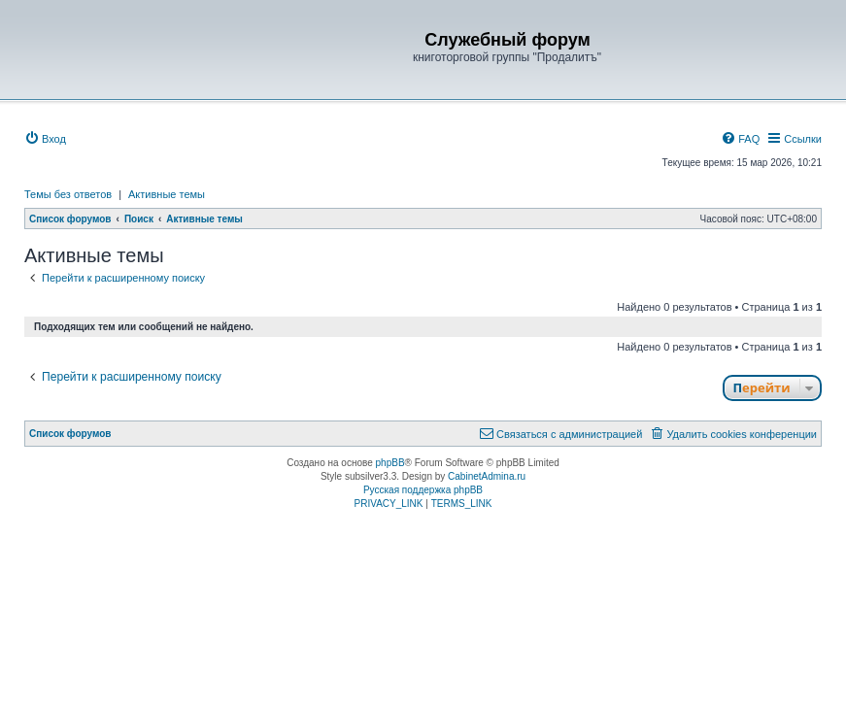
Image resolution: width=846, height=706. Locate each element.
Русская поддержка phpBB (423, 490)
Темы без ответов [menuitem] (68, 194)
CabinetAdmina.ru (486, 476)
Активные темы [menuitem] (166, 194)
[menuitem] (45, 139)
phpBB (390, 462)
